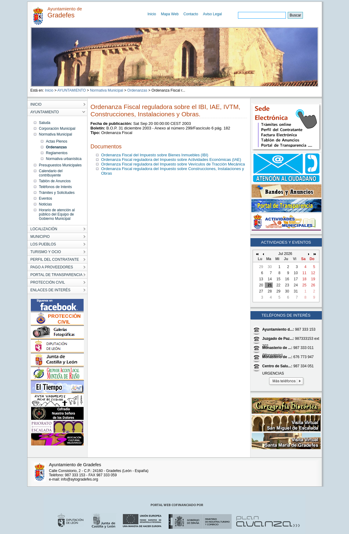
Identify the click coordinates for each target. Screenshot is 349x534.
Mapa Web (170, 14)
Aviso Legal (212, 14)
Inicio (152, 14)
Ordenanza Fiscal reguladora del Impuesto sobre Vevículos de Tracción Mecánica (173, 164)
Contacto (190, 14)
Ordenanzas (137, 90)
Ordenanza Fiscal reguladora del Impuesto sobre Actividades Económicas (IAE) (171, 159)
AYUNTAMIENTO (71, 90)
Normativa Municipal (106, 90)
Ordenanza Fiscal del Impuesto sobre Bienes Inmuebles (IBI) (154, 155)
